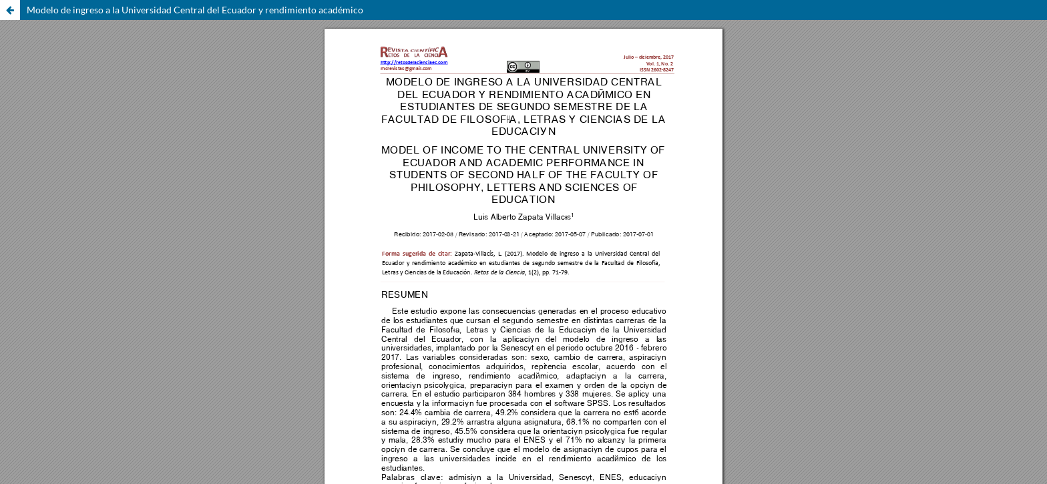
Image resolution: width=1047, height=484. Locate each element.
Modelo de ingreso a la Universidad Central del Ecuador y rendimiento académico (195, 9)
